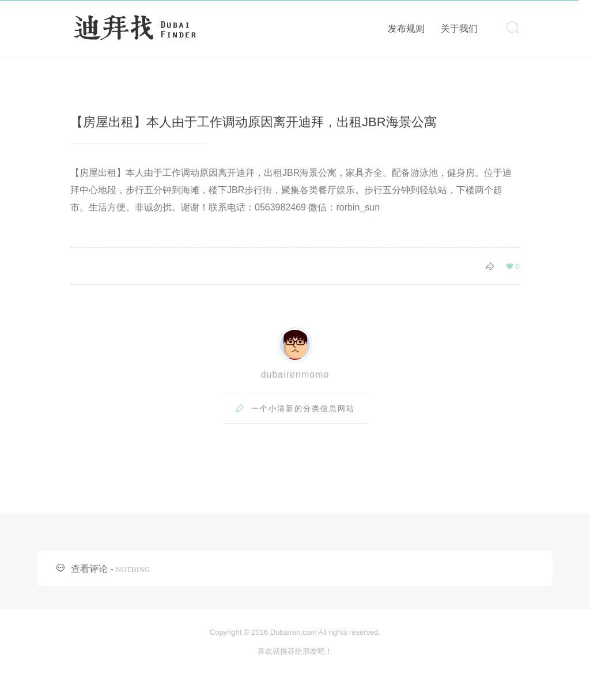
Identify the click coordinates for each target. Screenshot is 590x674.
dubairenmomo (295, 374)
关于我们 (459, 28)
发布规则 (406, 28)
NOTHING (133, 569)
